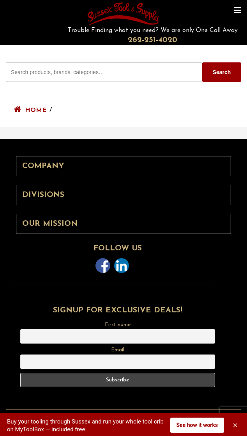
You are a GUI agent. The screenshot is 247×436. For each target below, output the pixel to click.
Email (117, 350)
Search (222, 72)
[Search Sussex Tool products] (104, 72)
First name (118, 325)
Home (35, 110)
